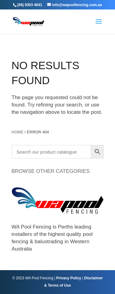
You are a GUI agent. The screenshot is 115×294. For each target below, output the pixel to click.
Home (18, 132)
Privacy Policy (68, 278)
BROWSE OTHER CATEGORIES (51, 171)
